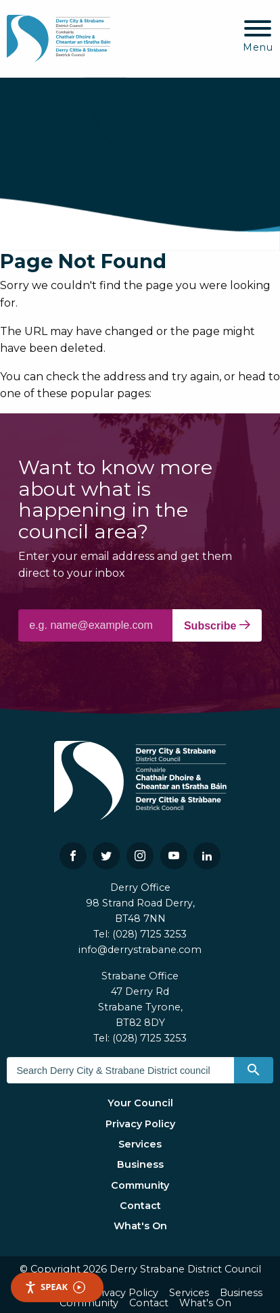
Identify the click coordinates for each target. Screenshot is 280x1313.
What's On (140, 1226)
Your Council (140, 1103)
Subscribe (217, 625)
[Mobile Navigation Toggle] (258, 37)
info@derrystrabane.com (140, 950)
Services (140, 1144)
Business (140, 1164)
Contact (140, 1206)
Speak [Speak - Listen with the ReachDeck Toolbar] (54, 1287)
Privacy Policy (140, 1124)
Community (140, 1185)
